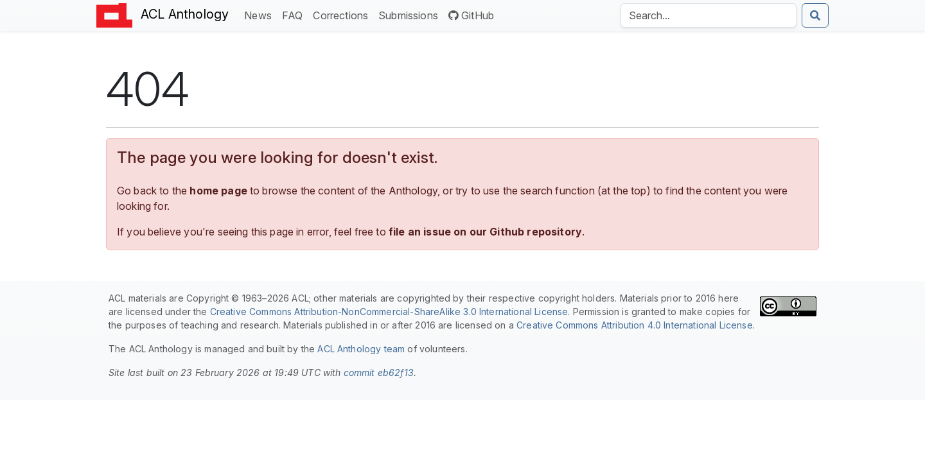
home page (218, 190)
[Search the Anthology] (709, 15)
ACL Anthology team (361, 348)
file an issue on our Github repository (485, 231)
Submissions (410, 14)
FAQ (295, 14)
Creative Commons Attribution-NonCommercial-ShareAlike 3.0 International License (389, 311)
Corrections (343, 14)
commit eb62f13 (379, 372)
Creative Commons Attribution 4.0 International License (634, 325)
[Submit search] (815, 15)
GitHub (471, 15)
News (260, 14)
